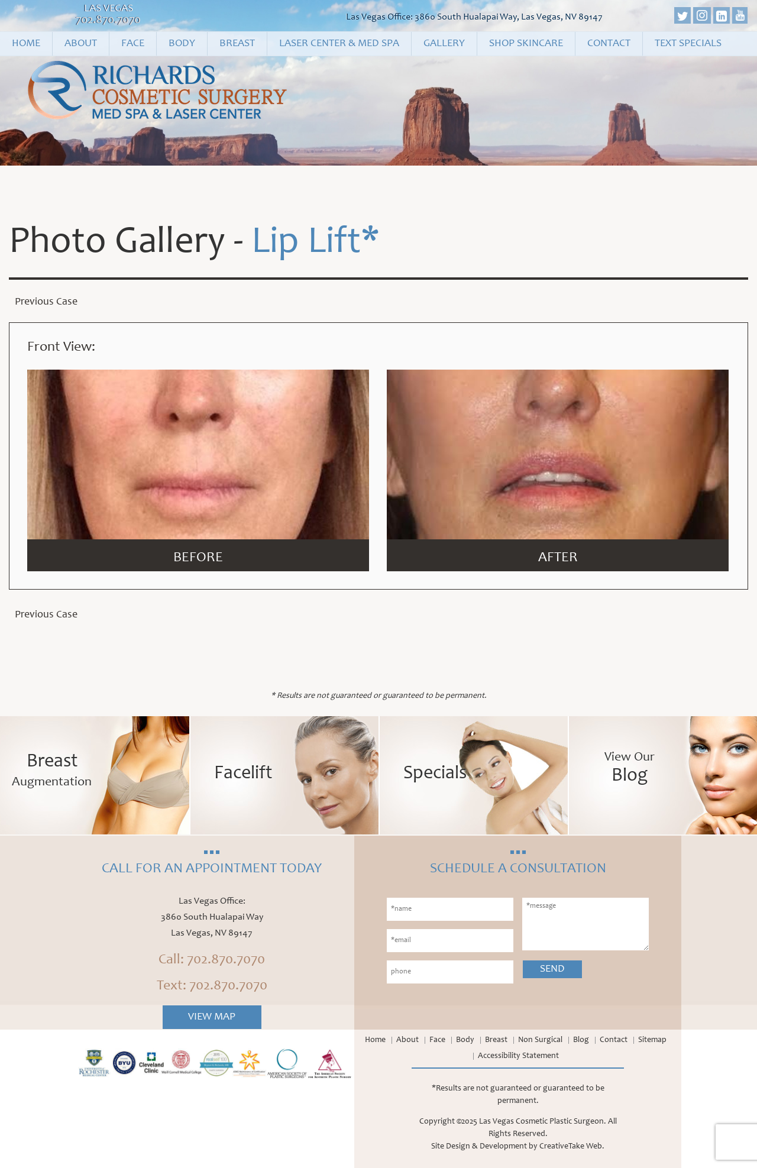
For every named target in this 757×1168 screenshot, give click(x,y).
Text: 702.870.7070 (212, 986)
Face (132, 43)
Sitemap (652, 1040)
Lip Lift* (315, 244)
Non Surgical (540, 1040)
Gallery (444, 43)
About (80, 43)
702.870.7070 (108, 21)
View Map (211, 1017)
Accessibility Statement (518, 1056)
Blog (581, 1040)
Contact (608, 43)
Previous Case (46, 302)
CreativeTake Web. (571, 1147)
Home (26, 43)
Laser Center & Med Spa (339, 43)
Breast (237, 43)
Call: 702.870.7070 (211, 960)
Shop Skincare (526, 43)
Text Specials (688, 43)
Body (182, 43)
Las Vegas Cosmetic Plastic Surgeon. (542, 1122)
